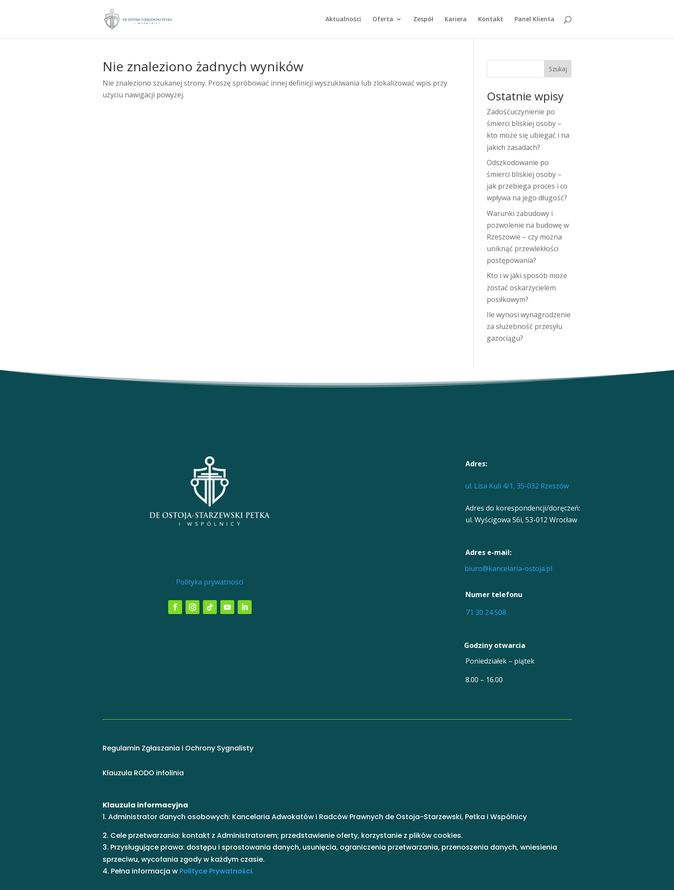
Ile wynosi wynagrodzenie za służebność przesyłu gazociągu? (529, 326)
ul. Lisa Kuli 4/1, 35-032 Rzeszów (517, 486)
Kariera (456, 19)
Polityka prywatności (209, 582)
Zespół (423, 19)
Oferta (382, 19)
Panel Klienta (534, 19)
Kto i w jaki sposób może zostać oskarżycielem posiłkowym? (527, 287)
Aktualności (343, 19)
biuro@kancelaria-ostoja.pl (508, 568)
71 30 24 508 (486, 612)
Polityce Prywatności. (216, 871)
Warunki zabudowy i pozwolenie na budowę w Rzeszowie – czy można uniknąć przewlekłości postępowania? (528, 237)
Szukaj (558, 69)
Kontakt (490, 19)
